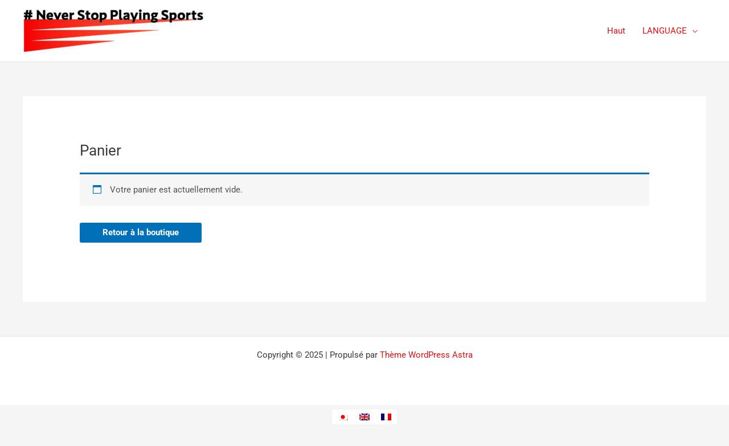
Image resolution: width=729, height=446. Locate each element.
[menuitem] (343, 417)
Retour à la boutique (141, 232)
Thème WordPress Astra (426, 355)
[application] (692, 31)
